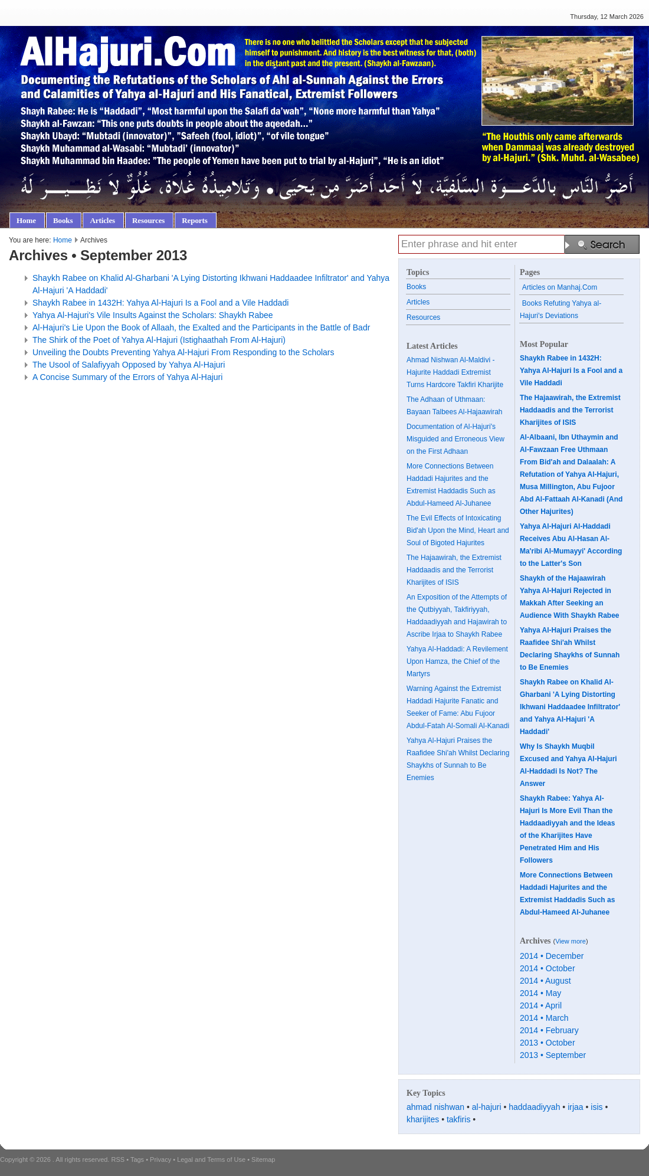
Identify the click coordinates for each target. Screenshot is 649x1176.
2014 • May (540, 993)
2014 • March (544, 1018)
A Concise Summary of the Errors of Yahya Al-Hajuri (127, 377)
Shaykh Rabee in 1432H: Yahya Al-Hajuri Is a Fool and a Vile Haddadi (160, 302)
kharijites (423, 1119)
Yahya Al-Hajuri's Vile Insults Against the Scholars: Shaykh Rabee (152, 315)
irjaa (575, 1107)
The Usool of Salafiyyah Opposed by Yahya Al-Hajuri (128, 364)
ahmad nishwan (435, 1107)
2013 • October (547, 1042)
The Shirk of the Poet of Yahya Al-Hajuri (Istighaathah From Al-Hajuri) (159, 340)
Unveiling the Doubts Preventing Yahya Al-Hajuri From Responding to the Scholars (183, 352)
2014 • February (549, 1030)
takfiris (458, 1119)
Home (62, 240)
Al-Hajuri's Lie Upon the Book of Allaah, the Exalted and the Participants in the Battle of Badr (201, 327)
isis (596, 1107)
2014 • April (541, 1005)
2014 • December (552, 956)
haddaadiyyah (534, 1107)
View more (570, 941)
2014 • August (545, 980)
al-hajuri (487, 1107)
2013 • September (553, 1055)
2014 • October (547, 968)
